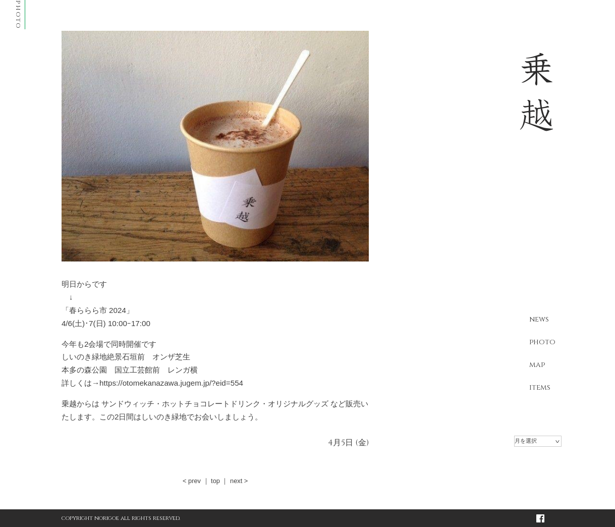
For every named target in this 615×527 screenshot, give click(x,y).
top (215, 481)
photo (542, 342)
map (537, 365)
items (539, 387)
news (539, 319)
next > (239, 481)
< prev (192, 481)
